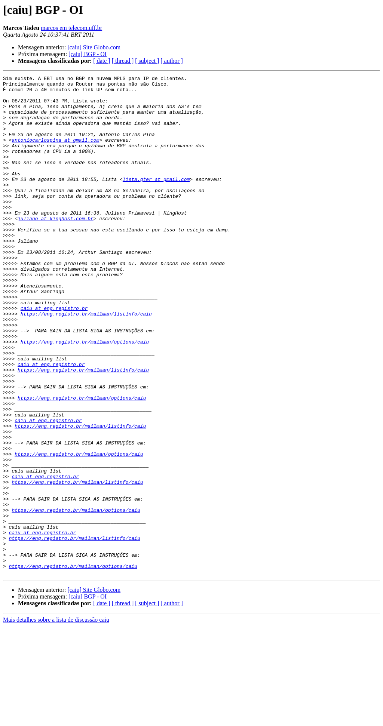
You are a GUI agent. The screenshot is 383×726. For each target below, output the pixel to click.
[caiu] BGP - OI (87, 54)
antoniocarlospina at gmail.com (55, 153)
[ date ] (101, 61)
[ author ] (171, 61)
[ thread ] (123, 61)
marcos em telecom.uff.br (71, 28)
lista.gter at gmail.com (156, 200)
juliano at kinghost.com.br (56, 247)
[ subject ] (147, 61)
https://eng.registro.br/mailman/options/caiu (85, 395)
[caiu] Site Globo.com (93, 47)
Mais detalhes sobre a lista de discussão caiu (56, 719)
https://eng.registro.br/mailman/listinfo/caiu (86, 362)
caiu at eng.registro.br (54, 355)
